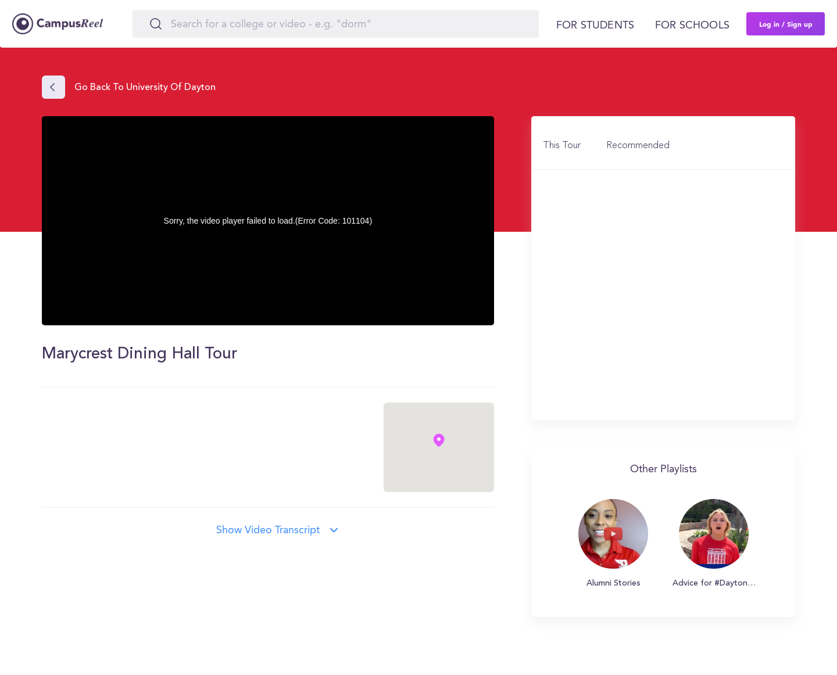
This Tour (562, 145)
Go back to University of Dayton (145, 87)
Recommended (638, 145)
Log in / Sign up (786, 23)
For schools (692, 25)
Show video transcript (268, 530)
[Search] (336, 24)
